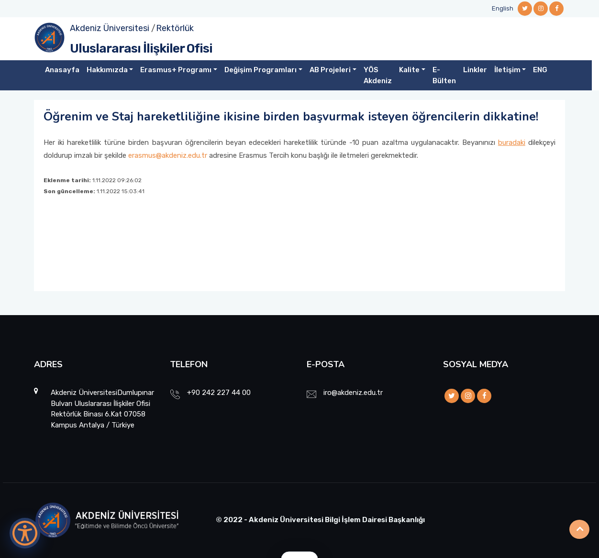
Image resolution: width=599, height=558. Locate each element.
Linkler (475, 70)
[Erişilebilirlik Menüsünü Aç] (25, 533)
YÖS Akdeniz (378, 75)
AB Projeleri (330, 70)
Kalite (409, 70)
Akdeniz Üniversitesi (109, 28)
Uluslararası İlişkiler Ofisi (141, 48)
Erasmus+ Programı (175, 70)
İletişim (507, 70)
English (502, 8)
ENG (540, 70)
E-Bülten (444, 75)
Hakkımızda (107, 70)
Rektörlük (175, 28)
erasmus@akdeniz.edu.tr (167, 155)
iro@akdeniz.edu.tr (353, 392)
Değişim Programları (260, 70)
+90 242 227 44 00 (219, 392)
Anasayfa (62, 70)
